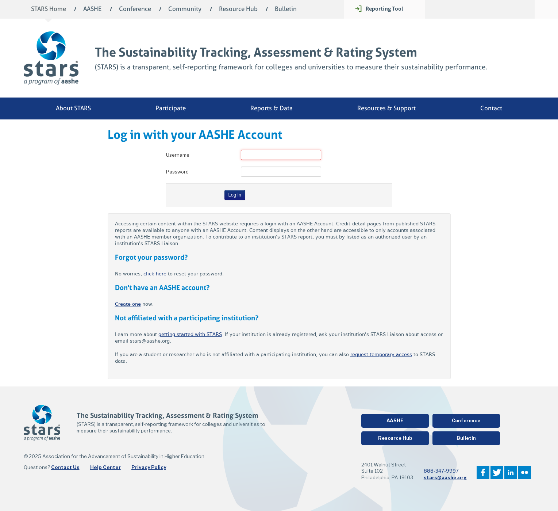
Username (177, 155)
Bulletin (286, 9)
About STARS (73, 108)
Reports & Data (271, 108)
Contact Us (65, 467)
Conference (135, 9)
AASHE (92, 9)
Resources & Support (386, 108)
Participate (170, 108)
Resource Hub (238, 9)
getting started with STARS (190, 334)
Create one (128, 304)
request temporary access (381, 354)
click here (154, 274)
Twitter (496, 472)
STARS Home (48, 9)
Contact (491, 108)
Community (184, 9)
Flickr (524, 472)
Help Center (105, 467)
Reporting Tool (384, 8)
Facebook (483, 472)
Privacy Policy (148, 467)
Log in (234, 195)
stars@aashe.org (445, 477)
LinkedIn (510, 472)
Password (177, 172)
